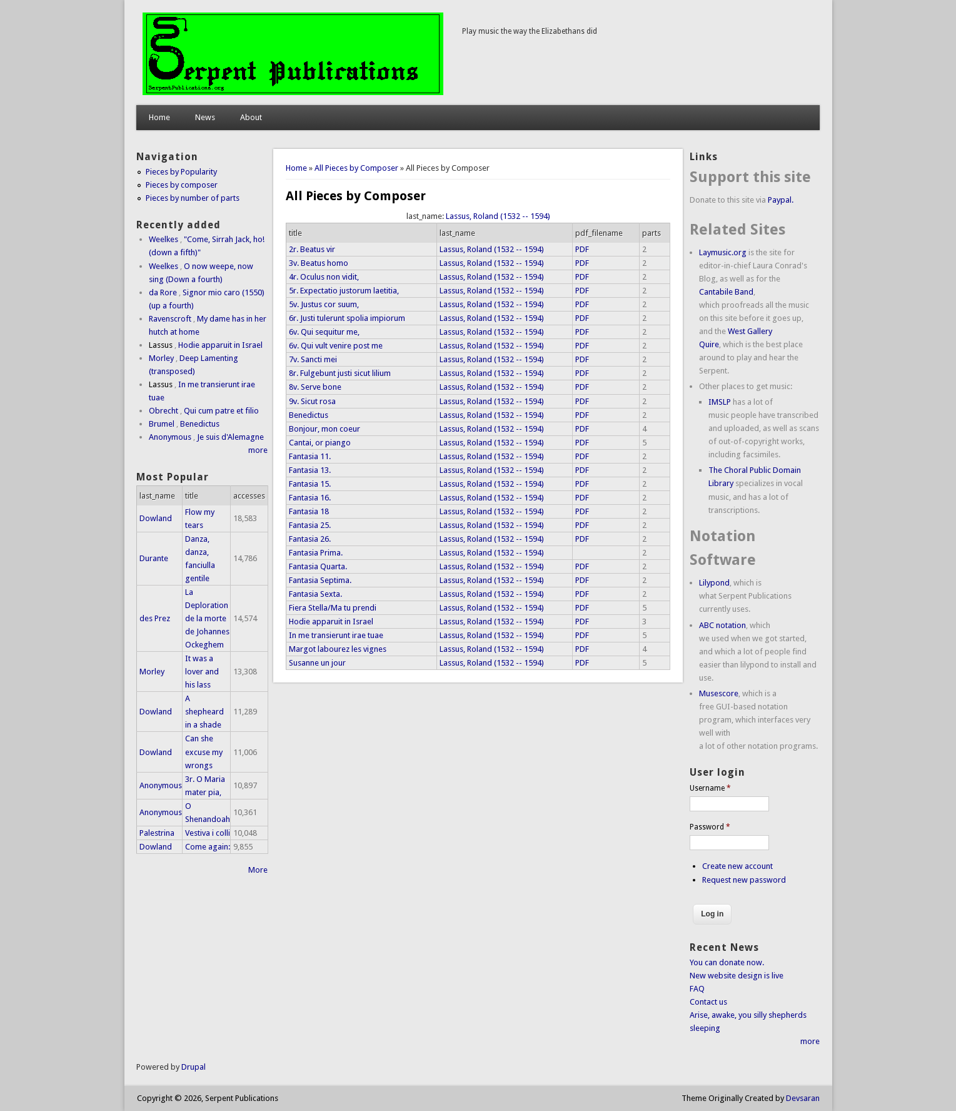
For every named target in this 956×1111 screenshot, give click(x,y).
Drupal (193, 1067)
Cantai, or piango (320, 442)
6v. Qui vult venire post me (336, 345)
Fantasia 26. (310, 539)
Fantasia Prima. (316, 552)
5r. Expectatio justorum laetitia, (344, 290)
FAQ (697, 988)
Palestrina (156, 833)
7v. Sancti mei (313, 359)
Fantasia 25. (310, 525)
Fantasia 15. (310, 484)
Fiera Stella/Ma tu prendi (332, 607)
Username (710, 788)
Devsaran (803, 1098)
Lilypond (714, 582)
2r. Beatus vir (312, 249)
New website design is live (736, 975)
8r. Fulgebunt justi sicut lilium (340, 373)
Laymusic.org (723, 252)
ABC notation (722, 625)
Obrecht (163, 410)
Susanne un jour (317, 662)
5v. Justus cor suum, (324, 304)
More (258, 870)
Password (710, 827)
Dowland (155, 518)
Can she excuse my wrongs (204, 751)
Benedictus (308, 415)
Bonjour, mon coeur (324, 429)
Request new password (744, 880)
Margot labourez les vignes (337, 649)
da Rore (163, 292)
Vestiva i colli (207, 833)
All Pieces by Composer (356, 168)
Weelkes (163, 239)
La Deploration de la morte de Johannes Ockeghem (207, 618)
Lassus (161, 345)
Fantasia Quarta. (318, 566)
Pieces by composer (182, 185)
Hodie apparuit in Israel (331, 621)
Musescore (718, 693)
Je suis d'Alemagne (230, 437)
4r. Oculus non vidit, (324, 277)
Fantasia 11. (310, 456)
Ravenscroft (170, 318)
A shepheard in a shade (204, 711)
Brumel (161, 424)
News (205, 117)
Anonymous (170, 437)
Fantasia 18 (309, 511)
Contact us (708, 1002)
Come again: (207, 846)
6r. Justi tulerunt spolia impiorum (347, 318)
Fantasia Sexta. (315, 594)
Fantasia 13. (310, 470)
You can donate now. (727, 962)
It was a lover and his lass (202, 671)
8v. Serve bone (315, 387)
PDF (582, 249)
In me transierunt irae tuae (336, 635)
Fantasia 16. (310, 497)
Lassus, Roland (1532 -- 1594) (498, 216)
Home (159, 117)
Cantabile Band (726, 292)
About (251, 117)
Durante (153, 558)
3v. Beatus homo (318, 263)
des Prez (154, 618)
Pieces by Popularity (181, 171)
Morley (161, 358)
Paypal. (780, 200)
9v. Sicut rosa (312, 401)
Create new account (737, 866)
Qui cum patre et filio (221, 410)
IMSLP (719, 402)
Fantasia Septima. (320, 580)
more (258, 450)
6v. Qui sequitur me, (324, 332)
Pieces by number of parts (192, 198)
